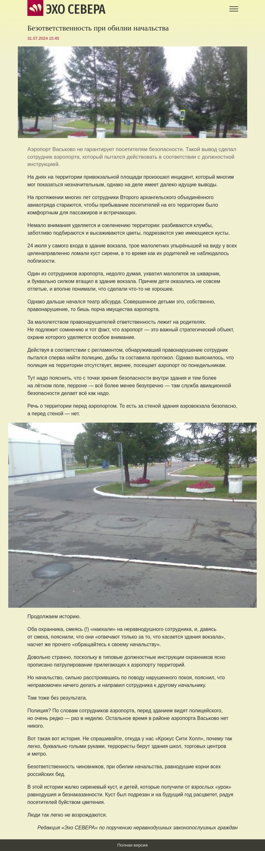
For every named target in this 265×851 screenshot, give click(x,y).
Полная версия (132, 845)
